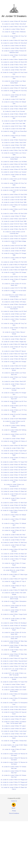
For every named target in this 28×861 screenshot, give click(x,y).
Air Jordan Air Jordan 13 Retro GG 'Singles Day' (14, 344)
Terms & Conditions (14, 813)
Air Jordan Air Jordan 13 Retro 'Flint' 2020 (14, 733)
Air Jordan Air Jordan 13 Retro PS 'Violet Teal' (14, 88)
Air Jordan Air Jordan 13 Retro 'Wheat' (14, 147)
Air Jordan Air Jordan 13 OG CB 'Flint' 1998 (14, 245)
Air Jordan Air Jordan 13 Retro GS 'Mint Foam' (14, 445)
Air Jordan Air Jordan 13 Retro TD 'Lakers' (14, 726)
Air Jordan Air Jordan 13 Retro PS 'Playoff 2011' (14, 264)
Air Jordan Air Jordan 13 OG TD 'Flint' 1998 (14, 288)
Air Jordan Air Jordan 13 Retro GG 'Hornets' (14, 366)
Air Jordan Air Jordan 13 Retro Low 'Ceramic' (14, 172)
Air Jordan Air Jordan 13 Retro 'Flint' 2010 (14, 70)
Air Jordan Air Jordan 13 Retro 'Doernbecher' (14, 304)
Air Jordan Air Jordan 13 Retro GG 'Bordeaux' (14, 623)
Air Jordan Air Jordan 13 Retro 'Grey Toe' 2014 (14, 26)
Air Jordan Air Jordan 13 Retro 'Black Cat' (14, 339)
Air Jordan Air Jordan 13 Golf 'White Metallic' (14, 418)
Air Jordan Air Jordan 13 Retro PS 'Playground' (14, 782)
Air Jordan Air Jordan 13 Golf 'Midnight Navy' (14, 467)
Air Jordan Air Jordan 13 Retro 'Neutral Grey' (14, 140)
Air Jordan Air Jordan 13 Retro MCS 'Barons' (14, 709)
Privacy (14, 810)
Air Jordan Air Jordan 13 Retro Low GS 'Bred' (14, 311)
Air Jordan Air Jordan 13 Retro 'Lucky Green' (14, 731)
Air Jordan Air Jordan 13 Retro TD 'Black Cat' (14, 556)
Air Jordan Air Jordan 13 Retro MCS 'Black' (14, 687)
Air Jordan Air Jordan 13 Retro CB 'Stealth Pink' (14, 270)
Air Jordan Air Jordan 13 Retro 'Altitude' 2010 (14, 114)
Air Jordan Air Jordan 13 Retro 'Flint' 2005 (14, 145)
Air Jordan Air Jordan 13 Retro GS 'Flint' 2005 (14, 169)
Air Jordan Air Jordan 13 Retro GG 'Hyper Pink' (14, 40)
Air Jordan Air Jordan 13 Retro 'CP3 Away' (14, 302)
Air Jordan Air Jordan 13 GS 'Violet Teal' (14, 99)
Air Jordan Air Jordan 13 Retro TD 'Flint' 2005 (14, 276)
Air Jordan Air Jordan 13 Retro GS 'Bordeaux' (14, 489)
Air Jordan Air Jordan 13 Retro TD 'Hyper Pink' (14, 462)
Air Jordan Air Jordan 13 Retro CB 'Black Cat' (14, 553)
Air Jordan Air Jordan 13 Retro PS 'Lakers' (14, 719)
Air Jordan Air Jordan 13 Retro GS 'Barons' (14, 45)
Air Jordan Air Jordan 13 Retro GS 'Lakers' (14, 728)
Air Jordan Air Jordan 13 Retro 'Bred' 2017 (14, 381)
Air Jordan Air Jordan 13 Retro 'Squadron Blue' (14, 59)
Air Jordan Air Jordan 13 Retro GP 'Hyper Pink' (14, 579)
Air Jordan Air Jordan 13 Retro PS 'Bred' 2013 (14, 236)
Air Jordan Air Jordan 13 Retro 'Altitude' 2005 (14, 109)
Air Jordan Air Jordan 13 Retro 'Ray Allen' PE (14, 229)
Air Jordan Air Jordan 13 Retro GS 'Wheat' (14, 187)
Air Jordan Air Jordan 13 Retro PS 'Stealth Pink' (14, 590)
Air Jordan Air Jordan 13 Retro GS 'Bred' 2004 (14, 164)
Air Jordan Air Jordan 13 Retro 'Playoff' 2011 (14, 67)
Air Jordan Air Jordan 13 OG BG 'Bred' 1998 (14, 199)
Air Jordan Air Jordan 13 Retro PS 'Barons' (14, 85)
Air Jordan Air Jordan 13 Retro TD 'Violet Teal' (14, 666)
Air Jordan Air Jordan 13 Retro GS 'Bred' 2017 (14, 469)
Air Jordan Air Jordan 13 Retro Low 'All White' (14, 161)
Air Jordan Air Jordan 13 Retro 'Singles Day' (14, 341)
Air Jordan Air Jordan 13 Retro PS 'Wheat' (14, 250)
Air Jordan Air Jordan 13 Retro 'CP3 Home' (14, 316)
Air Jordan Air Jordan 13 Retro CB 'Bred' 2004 (14, 213)
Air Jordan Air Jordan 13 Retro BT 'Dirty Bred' (14, 336)
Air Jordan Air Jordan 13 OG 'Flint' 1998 (14, 123)
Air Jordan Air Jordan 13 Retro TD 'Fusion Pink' (14, 682)
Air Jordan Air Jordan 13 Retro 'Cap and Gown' (14, 661)
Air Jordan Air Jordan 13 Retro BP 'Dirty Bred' (14, 21)
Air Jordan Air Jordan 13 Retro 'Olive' (14, 448)
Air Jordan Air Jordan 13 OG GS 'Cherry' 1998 (14, 224)
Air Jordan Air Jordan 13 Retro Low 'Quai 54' (14, 299)
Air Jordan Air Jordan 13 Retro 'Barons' (14, 29)
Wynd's (13, 808)
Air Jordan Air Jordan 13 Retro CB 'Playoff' (14, 267)
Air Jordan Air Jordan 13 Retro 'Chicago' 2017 (14, 356)
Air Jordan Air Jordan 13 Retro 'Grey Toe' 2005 (14, 150)
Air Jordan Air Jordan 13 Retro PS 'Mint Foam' (14, 537)
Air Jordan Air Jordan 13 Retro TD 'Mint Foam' (14, 502)
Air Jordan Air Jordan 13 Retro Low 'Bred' (14, 314)
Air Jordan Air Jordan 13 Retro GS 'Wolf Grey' (14, 464)
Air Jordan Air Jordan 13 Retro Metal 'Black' (14, 716)
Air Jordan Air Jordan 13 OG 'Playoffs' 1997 (14, 121)
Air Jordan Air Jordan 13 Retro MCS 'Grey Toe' (14, 663)
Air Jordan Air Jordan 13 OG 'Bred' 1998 (14, 128)
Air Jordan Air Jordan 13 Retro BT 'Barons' (14, 351)
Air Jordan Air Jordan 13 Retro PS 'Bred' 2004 (14, 194)
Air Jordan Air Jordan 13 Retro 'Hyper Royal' (14, 450)
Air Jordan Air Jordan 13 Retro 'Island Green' (14, 707)
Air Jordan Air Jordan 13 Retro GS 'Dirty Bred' (14, 43)
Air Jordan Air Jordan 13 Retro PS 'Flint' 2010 (14, 262)
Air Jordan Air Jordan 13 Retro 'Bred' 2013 (14, 48)
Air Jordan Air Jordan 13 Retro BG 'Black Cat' (14, 359)
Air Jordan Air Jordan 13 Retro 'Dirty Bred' (14, 24)
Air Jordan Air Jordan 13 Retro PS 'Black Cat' (14, 491)
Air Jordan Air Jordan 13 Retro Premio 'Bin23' (14, 106)
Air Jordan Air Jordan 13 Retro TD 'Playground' (14, 785)
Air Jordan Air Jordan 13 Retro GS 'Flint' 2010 (14, 226)
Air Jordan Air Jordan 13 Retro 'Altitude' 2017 (14, 477)
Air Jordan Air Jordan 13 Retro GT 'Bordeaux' (14, 625)
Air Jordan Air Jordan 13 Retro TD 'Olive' (14, 540)
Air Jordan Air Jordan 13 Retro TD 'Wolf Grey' (14, 542)
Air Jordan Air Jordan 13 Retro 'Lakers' (14, 684)
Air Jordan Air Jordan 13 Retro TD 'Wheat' (14, 216)
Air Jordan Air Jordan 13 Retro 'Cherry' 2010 (14, 64)
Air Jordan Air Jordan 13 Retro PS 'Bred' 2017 (14, 472)
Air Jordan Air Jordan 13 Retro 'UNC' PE (14, 166)
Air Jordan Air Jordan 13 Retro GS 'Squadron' (14, 238)
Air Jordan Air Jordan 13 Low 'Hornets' (14, 111)
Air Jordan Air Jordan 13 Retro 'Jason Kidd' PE (14, 218)
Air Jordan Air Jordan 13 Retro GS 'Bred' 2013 (14, 62)
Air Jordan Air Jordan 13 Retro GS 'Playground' (14, 779)
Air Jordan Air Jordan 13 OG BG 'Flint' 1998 (14, 197)
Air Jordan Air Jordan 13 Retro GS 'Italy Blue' (14, 505)
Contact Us (14, 801)
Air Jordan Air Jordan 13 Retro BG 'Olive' (14, 534)
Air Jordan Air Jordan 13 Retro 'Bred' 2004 (14, 142)
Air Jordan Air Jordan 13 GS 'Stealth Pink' (14, 248)
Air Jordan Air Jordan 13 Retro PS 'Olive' (14, 527)
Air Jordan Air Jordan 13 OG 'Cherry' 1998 (14, 126)
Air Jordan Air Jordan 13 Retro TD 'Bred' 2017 (14, 475)
